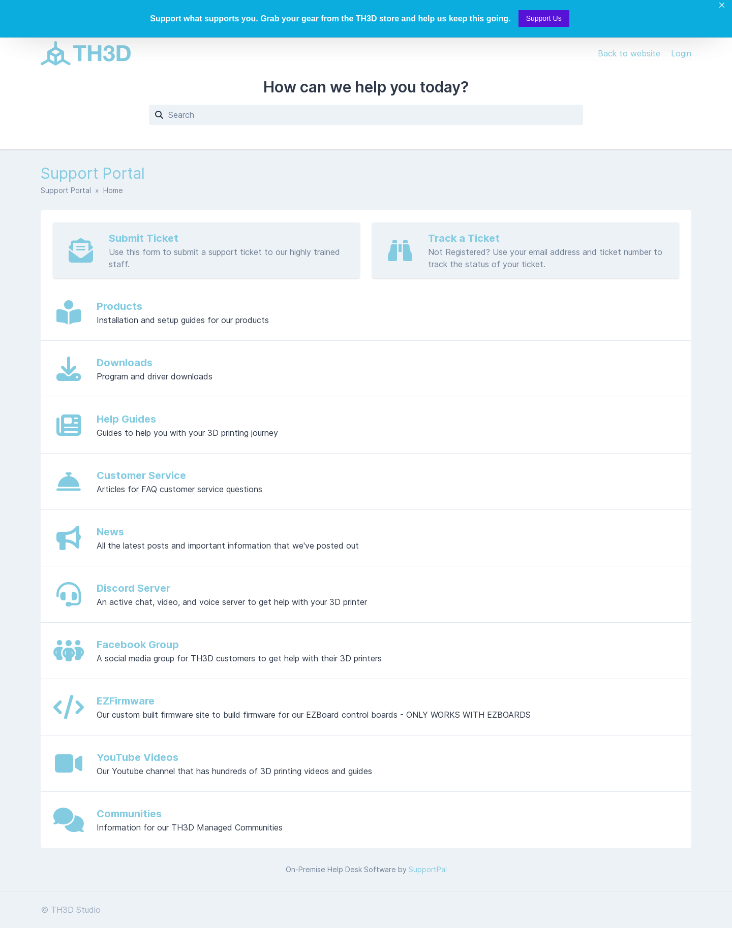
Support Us (544, 18)
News (110, 532)
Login (681, 53)
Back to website (630, 53)
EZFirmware (126, 701)
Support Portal (66, 190)
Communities (129, 814)
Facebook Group (138, 644)
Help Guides (126, 419)
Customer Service (141, 475)
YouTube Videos (137, 757)
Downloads (124, 363)
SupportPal (428, 869)
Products (119, 306)
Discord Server (133, 588)
